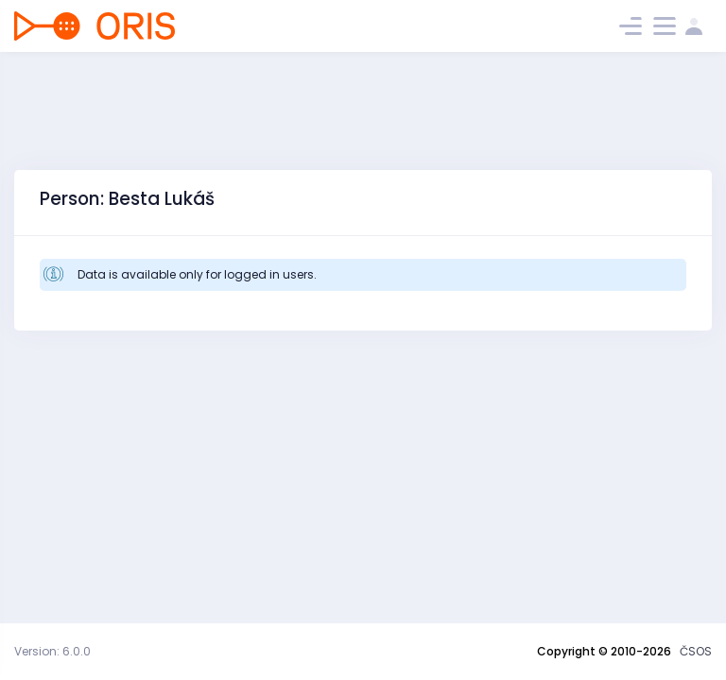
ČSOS (696, 651)
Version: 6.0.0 (52, 651)
